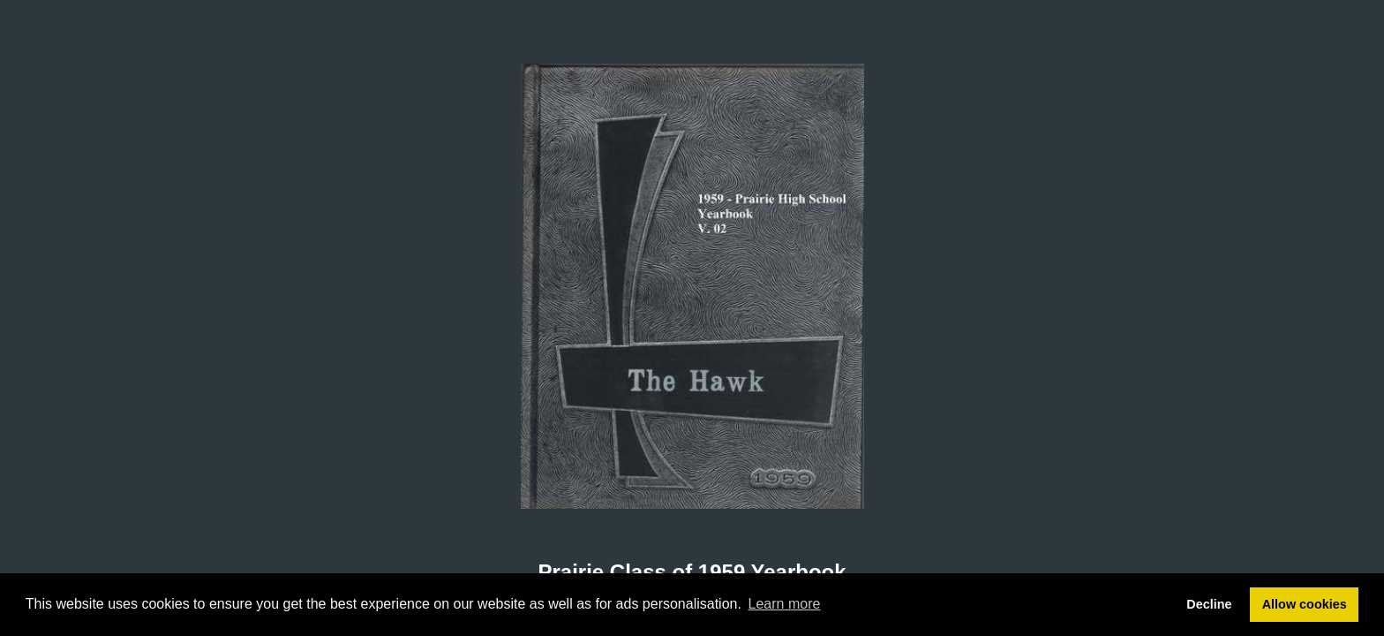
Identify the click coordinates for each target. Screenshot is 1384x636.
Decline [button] (1208, 604)
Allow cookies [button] (1304, 604)
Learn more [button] (784, 603)
